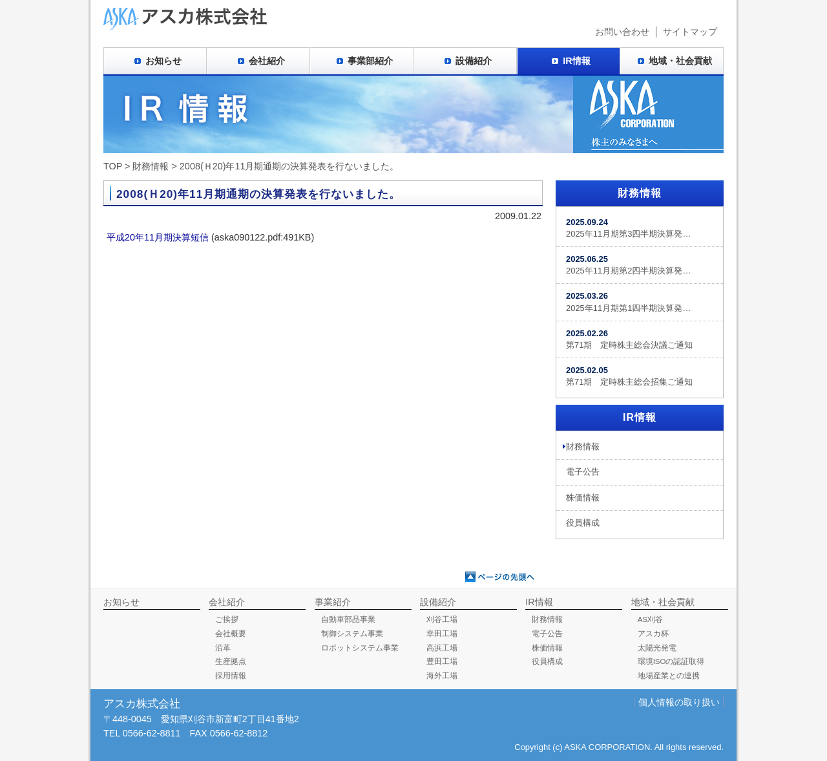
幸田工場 (441, 634)
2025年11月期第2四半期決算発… (628, 264)
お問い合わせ (622, 32)
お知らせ (163, 61)
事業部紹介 (370, 61)
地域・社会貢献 (680, 61)
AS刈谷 (650, 619)
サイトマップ (690, 32)
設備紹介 (473, 61)
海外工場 (441, 676)
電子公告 (583, 472)
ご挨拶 (226, 619)
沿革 (223, 648)
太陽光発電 (657, 648)
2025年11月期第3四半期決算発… (628, 228)
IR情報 (576, 61)
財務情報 (150, 166)
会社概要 (230, 634)
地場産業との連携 (669, 676)
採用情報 (230, 676)
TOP (112, 166)
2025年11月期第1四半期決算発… (628, 301)
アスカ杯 (653, 634)
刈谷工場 (441, 619)
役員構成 (583, 523)
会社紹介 (267, 61)
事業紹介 (333, 602)
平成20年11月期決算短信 (158, 237)
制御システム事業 (352, 634)
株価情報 (583, 497)
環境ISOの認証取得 (671, 661)
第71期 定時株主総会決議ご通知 (629, 339)
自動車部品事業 (348, 619)
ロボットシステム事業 (360, 648)
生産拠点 (230, 661)
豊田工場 (441, 661)
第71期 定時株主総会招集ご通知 (629, 376)
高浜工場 (441, 648)
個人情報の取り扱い (679, 702)
